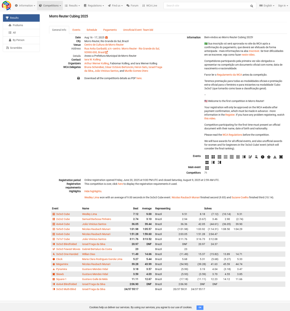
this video (209, 118)
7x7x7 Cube (61, 239)
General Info (59, 29)
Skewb (58, 274)
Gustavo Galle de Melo (95, 279)
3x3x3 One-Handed (65, 254)
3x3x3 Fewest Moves (66, 249)
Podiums (16, 25)
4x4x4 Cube (61, 224)
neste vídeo (248, 54)
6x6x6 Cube (61, 234)
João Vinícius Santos (106, 70)
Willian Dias (88, 254)
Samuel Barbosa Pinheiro (96, 219)
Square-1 (59, 279)
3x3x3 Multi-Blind (64, 289)
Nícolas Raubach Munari (186, 197)
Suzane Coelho (240, 197)
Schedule (92, 29)
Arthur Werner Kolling (96, 63)
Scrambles (14, 47)
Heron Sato (140, 67)
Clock (57, 259)
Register (230, 114)
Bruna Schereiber (94, 67)
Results (12, 17)
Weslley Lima (91, 197)
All (12, 32)
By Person (16, 40)
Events (76, 29)
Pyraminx (59, 269)
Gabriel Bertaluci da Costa (97, 249)
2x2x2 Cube (61, 219)
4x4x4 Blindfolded (64, 284)
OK (200, 307)
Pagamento (110, 29)
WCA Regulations (232, 134)
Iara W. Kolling (92, 59)
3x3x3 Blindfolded (64, 244)
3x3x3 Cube (61, 214)
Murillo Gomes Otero (136, 70)
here (138, 78)
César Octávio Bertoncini (119, 67)
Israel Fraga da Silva (93, 244)
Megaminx (60, 264)
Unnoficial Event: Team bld (138, 29)
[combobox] (210, 5)
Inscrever (254, 50)
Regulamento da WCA (229, 74)
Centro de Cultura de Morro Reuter (104, 44)
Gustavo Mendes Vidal (95, 269)
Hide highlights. (93, 191)
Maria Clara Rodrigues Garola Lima (102, 259)
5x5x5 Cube (61, 229)
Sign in (283, 5)
